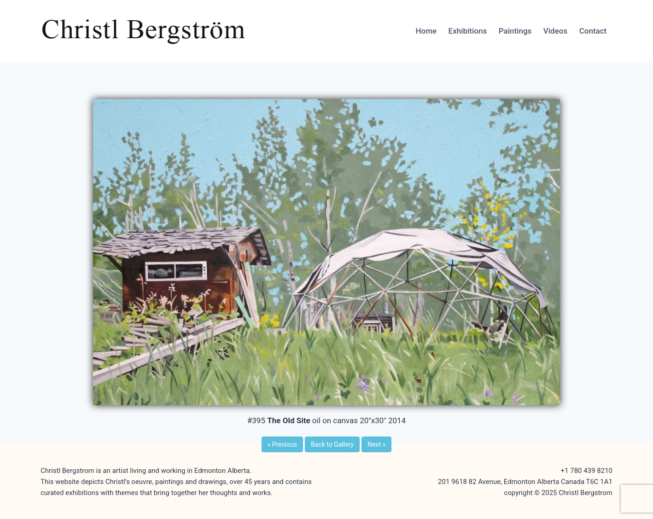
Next (376, 444)
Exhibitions (468, 30)
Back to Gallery (332, 444)
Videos (555, 30)
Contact (593, 30)
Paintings (515, 30)
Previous (282, 444)
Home (426, 30)
